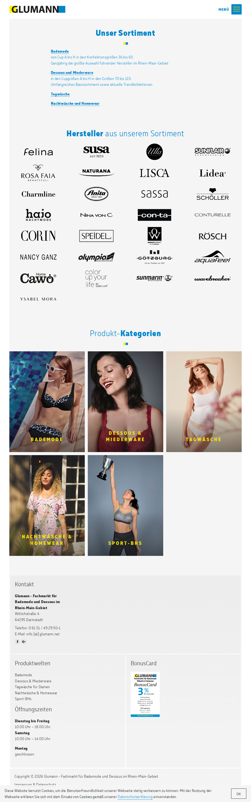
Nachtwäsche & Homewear (36, 692)
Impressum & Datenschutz (35, 784)
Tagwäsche (60, 93)
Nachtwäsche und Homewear (75, 103)
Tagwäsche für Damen (32, 686)
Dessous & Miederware (33, 680)
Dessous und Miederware (72, 72)
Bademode (60, 51)
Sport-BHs (23, 698)
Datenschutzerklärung (135, 796)
